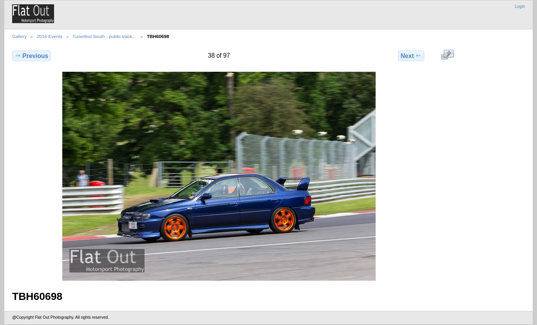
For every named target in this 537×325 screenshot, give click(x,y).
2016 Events (49, 36)
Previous (31, 55)
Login (520, 6)
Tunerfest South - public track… (104, 36)
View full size (447, 54)
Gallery (19, 36)
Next (411, 55)
